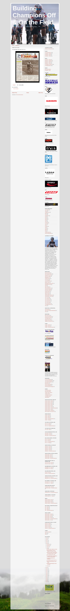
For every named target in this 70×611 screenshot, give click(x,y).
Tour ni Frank (47, 297)
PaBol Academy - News (48, 516)
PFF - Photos (47, 509)
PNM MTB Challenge (48, 289)
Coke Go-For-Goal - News (49, 463)
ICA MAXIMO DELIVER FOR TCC (52, 560)
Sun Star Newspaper (48, 379)
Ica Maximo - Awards (48, 53)
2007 (47, 576)
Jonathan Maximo (47, 393)
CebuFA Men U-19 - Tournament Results (51, 492)
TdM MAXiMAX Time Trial (48, 296)
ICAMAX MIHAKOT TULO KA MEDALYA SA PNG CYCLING (51, 551)
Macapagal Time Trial (48, 284)
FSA (45, 220)
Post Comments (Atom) (19, 94)
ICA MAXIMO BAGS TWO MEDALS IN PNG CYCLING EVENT (52, 556)
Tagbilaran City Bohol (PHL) (49, 321)
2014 (47, 567)
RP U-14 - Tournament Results (49, 441)
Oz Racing (46, 222)
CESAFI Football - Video (48, 409)
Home (13, 45)
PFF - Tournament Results (49, 510)
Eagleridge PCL (47, 277)
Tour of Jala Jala (47, 302)
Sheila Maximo (47, 397)
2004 (47, 580)
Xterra (46, 305)
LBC (45, 225)
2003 (47, 581)
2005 (47, 579)
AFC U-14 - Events (47, 423)
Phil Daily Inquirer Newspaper (49, 386)
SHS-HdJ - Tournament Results (49, 528)
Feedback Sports (47, 232)
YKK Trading (47, 209)
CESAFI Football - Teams (48, 406)
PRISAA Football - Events (48, 499)
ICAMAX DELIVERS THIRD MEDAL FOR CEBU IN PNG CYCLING (52, 553)
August (48, 546)
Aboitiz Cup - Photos (48, 448)
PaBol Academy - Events (48, 515)
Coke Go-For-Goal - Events (49, 462)
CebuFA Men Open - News (49, 486)
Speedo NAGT (47, 292)
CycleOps (46, 226)
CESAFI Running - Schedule (49, 410)
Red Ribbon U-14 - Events (49, 467)
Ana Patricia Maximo (48, 52)
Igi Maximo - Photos (48, 63)
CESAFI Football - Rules (48, 405)
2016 (47, 541)
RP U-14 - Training (47, 442)
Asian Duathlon (47, 309)
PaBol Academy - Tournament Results (50, 518)
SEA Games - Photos (48, 434)
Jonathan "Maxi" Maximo (48, 392)
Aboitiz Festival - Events (48, 454)
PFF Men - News (47, 472)
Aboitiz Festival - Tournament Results (50, 458)
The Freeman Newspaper (48, 380)
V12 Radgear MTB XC (48, 304)
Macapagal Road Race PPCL (49, 283)
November (48, 545)
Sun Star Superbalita (48, 384)
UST (45, 534)
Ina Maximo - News (48, 70)
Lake (45, 227)
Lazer (46, 214)
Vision (46, 221)
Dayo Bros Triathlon (48, 276)
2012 (47, 570)
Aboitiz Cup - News (48, 447)
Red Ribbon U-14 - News (48, 468)
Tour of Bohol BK (47, 298)
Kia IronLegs (47, 279)
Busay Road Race (47, 272)
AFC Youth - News (47, 429)
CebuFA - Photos (47, 417)
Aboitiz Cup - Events (48, 446)
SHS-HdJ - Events (47, 524)
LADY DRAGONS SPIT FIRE (51, 554)
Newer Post (14, 92)
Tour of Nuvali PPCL (48, 303)
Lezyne (46, 228)
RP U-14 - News (47, 440)
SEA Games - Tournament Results (50, 435)
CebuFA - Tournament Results (49, 418)
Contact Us (17, 45)
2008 (47, 575)
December (48, 544)
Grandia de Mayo (47, 278)
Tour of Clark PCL (47, 299)
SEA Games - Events (48, 433)
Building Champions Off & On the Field (34, 15)
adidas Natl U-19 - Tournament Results (50, 478)
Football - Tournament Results (49, 327)
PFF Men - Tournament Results (49, 473)
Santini (46, 219)
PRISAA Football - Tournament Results (50, 503)
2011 (47, 571)
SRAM (46, 229)
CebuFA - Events (47, 415)
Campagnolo (47, 215)
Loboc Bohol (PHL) (48, 318)
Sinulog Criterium (47, 291)
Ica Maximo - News (48, 54)
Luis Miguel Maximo (48, 65)
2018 (47, 539)
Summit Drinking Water (48, 233)
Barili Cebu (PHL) (47, 315)
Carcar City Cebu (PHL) (48, 316)
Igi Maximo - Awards (48, 59)
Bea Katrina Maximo (48, 69)
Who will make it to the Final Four (50, 411)
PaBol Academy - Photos (48, 517)
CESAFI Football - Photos (48, 404)
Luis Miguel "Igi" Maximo (48, 64)
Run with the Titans (48, 290)
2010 (47, 572)
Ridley (46, 213)
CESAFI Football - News (48, 403)
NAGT (46, 285)
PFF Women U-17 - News (48, 483)
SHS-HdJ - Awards (47, 523)
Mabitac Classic (47, 282)
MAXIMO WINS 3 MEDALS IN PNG (52, 549)
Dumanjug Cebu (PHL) (48, 317)
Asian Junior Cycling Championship (50, 310)
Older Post (40, 92)
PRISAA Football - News (48, 500)
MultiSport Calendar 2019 (48, 48)
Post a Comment (15, 88)
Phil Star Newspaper (48, 385)
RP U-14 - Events (47, 439)
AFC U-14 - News (47, 424)
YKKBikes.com (47, 212)
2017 (47, 540)
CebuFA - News (47, 416)
